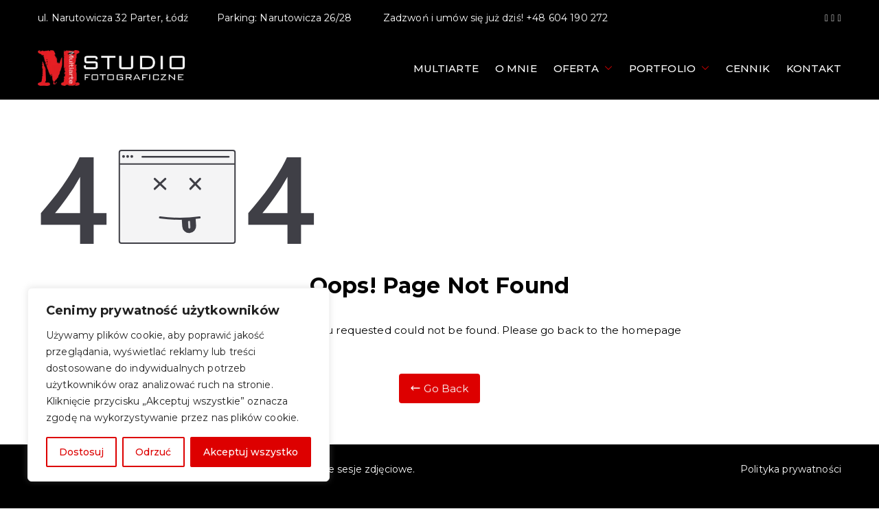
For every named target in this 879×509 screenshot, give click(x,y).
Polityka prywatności (790, 469)
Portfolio (669, 68)
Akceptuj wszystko (250, 452)
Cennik (748, 68)
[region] (178, 385)
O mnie (516, 68)
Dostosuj (81, 452)
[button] (606, 68)
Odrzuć (153, 452)
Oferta (583, 68)
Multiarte (446, 68)
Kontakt (813, 68)
